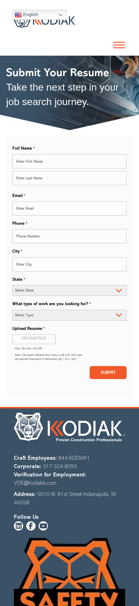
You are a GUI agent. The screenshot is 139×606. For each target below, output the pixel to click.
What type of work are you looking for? (51, 304)
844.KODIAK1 (74, 458)
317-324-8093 (60, 466)
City (17, 251)
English (26, 15)
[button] (117, 45)
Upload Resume (28, 329)
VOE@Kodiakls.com (35, 483)
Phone (19, 224)
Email (19, 196)
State (18, 280)
